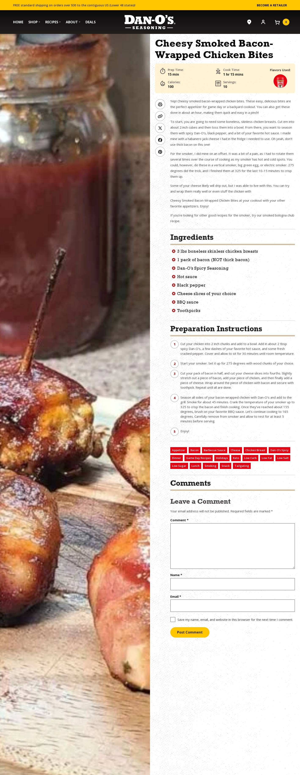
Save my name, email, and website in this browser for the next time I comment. (235, 619)
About (72, 22)
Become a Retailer (272, 5)
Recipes (51, 22)
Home (18, 22)
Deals (90, 22)
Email (175, 596)
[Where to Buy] (249, 22)
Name (176, 575)
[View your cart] (281, 22)
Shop (33, 22)
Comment (179, 520)
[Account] (263, 21)
